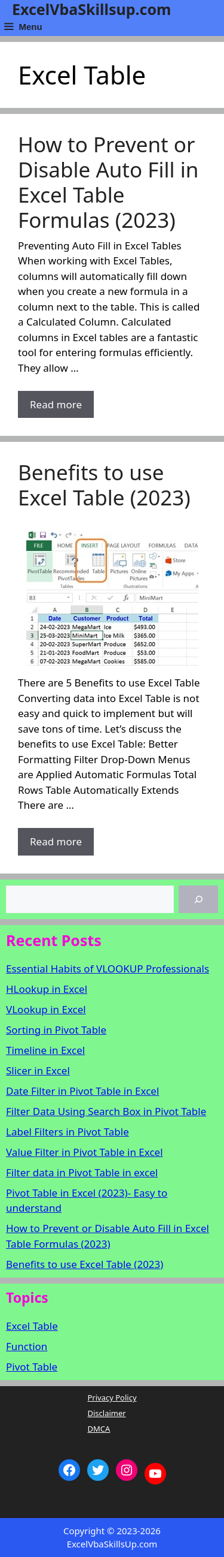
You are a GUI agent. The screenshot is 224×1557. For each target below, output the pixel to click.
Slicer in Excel (38, 1070)
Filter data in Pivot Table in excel (82, 1172)
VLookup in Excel (46, 1009)
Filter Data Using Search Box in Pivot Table (106, 1111)
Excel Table (32, 1326)
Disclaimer (106, 1413)
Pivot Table (31, 1367)
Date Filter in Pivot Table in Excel (82, 1091)
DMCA (98, 1428)
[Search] (198, 899)
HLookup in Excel (46, 989)
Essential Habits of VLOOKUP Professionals (107, 968)
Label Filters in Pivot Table (67, 1132)
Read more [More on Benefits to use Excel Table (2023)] (56, 841)
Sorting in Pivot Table (56, 1030)
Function (26, 1346)
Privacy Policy (111, 1397)
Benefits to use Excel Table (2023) (104, 484)
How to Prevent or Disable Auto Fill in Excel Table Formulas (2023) (108, 182)
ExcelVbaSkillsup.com (91, 9)
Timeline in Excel (45, 1050)
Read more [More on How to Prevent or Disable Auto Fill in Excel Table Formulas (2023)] (56, 404)
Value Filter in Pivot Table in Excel (84, 1152)
